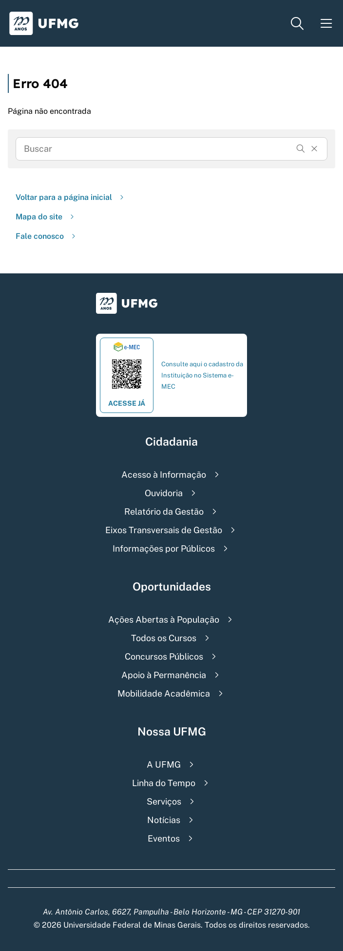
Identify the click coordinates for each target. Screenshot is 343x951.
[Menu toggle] (326, 24)
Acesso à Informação (163, 474)
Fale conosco (46, 236)
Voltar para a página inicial (71, 197)
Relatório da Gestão (164, 511)
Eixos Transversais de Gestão (163, 530)
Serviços (164, 801)
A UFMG (164, 764)
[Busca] (158, 149)
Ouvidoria (164, 493)
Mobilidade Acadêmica (163, 693)
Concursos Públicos (164, 656)
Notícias (163, 820)
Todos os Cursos (163, 638)
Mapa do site (46, 216)
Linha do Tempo (163, 783)
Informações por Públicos (164, 548)
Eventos (164, 838)
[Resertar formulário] (314, 149)
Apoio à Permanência (163, 675)
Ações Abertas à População (163, 619)
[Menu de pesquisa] (297, 24)
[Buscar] (300, 149)
